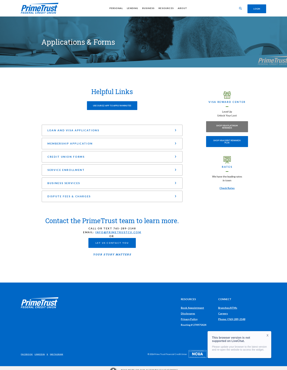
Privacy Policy (189, 319)
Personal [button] (115, 8)
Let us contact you (112, 242)
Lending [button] (131, 8)
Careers (223, 313)
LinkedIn (40, 354)
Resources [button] (165, 8)
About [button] (182, 8)
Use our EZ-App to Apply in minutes (112, 105)
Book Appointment (192, 307)
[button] (112, 130)
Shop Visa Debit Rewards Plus (227, 141)
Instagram (56, 354)
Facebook (27, 354)
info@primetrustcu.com (118, 232)
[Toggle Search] (239, 8)
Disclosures (188, 313)
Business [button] (147, 8)
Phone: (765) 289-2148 (231, 319)
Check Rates (227, 188)
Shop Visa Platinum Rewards (227, 126)
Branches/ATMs (227, 307)
